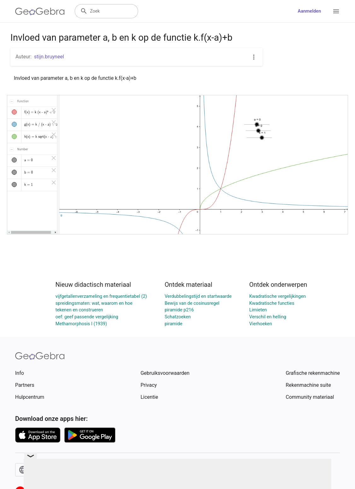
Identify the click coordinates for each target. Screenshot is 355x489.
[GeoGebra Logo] (40, 11)
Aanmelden (309, 11)
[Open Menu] (336, 11)
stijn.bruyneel (49, 57)
